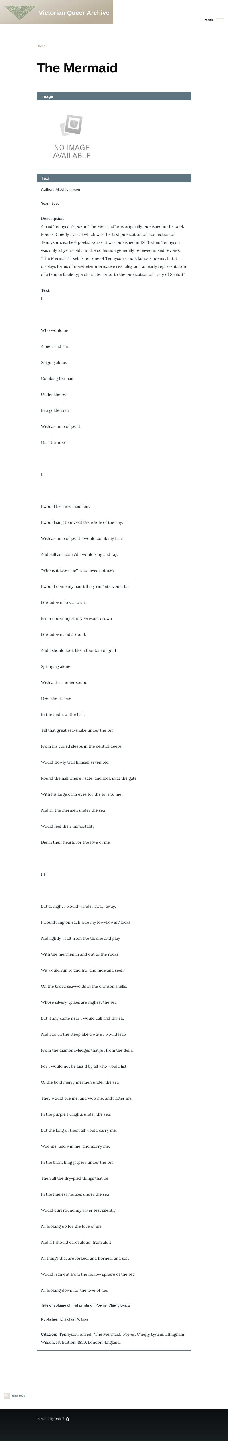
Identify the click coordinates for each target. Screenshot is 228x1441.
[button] (114, 135)
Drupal (59, 1419)
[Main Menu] (213, 20)
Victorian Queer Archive (74, 12)
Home (41, 46)
